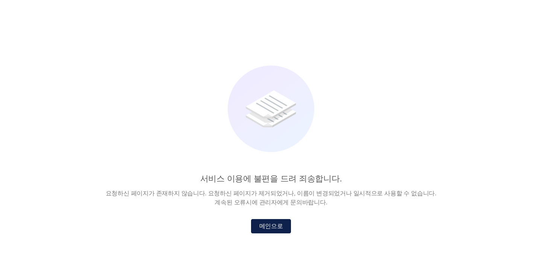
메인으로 (271, 226)
